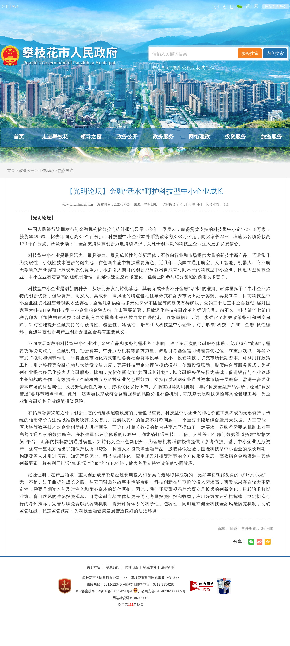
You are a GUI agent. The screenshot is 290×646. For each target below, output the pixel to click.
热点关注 (65, 170)
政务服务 (163, 137)
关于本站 (94, 567)
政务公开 (127, 137)
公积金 (188, 67)
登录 (15, 6)
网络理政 (199, 137)
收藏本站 (150, 567)
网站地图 (131, 567)
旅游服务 (271, 137)
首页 (18, 137)
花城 (200, 67)
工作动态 (46, 170)
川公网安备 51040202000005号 (159, 591)
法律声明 (168, 567)
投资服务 (235, 137)
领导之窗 (91, 137)
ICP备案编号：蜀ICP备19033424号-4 (104, 591)
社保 (210, 67)
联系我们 (113, 567)
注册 (5, 6)
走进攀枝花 (55, 137)
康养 (176, 67)
